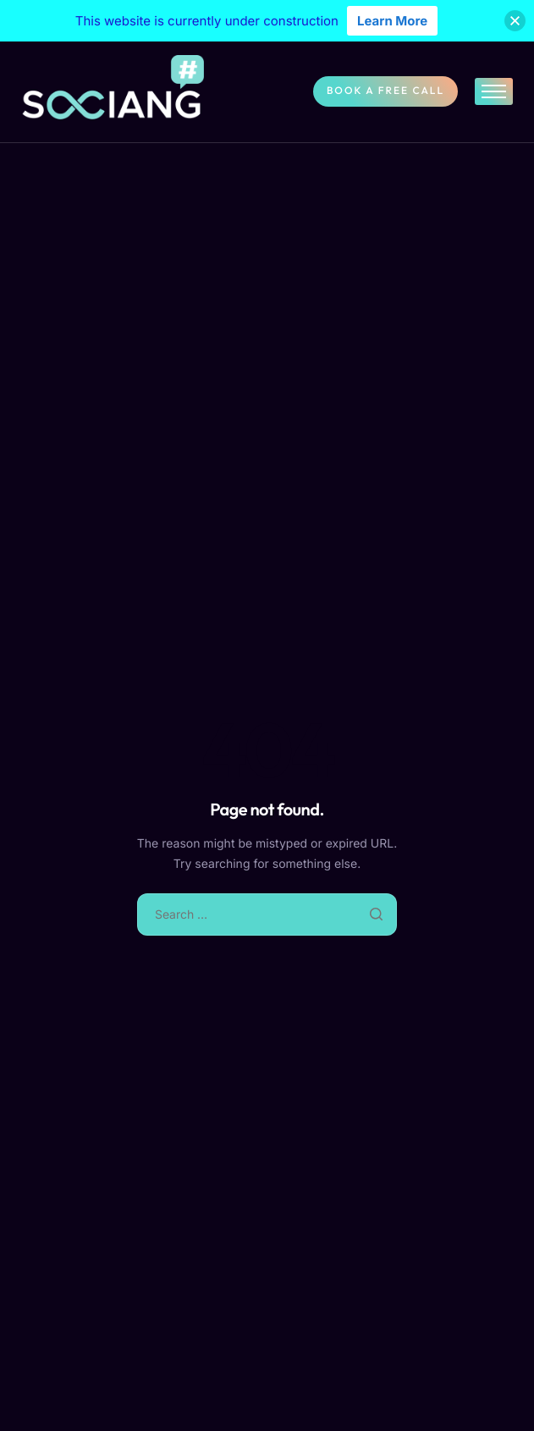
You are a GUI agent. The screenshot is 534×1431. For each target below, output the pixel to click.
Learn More (392, 21)
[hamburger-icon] (494, 91)
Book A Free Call (385, 91)
